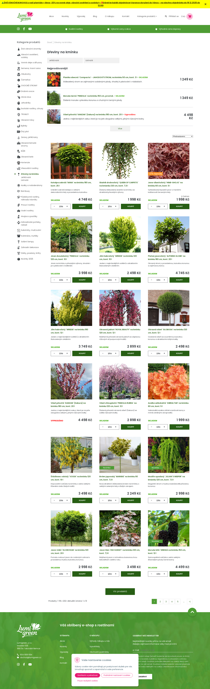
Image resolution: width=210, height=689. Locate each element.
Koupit (82, 206)
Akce (51, 16)
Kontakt (63, 663)
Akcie (62, 641)
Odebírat (142, 677)
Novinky (65, 16)
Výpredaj (64, 652)
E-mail (136, 650)
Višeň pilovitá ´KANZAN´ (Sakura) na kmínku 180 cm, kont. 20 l (93, 114)
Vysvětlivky (95, 646)
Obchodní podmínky (99, 652)
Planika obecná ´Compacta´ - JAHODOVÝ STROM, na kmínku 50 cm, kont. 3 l (100, 77)
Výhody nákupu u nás (100, 641)
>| (189, 601)
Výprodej (81, 16)
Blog (62, 657)
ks (62, 206)
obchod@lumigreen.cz (30, 657)
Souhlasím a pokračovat (87, 675)
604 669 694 (26, 654)
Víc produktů (120, 591)
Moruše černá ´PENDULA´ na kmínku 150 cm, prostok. (88, 96)
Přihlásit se (174, 16)
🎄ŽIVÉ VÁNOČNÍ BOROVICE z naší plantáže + (23, 2)
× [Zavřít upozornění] (205, 4)
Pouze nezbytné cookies (87, 681)
